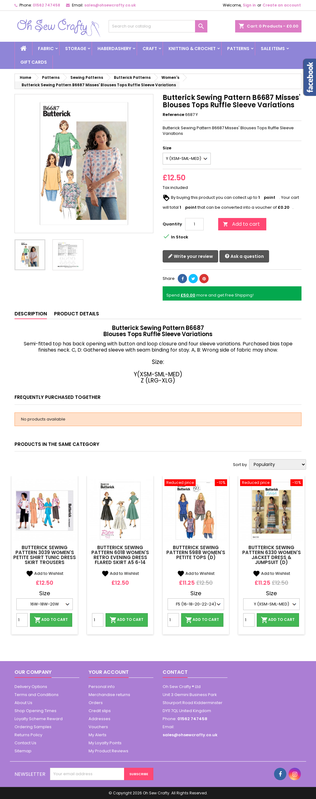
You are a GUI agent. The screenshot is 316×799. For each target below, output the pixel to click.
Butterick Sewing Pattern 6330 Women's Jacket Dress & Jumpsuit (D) (271, 555)
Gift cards (33, 62)
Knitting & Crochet (192, 48)
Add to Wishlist (44, 573)
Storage (75, 48)
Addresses (99, 719)
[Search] (158, 26)
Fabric (46, 48)
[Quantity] (194, 224)
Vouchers (98, 727)
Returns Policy (28, 735)
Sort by (240, 465)
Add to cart (241, 224)
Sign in (249, 5)
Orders (96, 703)
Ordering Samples (33, 727)
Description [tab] (31, 313)
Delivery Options (31, 687)
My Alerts (97, 735)
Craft (150, 48)
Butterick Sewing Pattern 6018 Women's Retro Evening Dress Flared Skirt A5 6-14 (120, 555)
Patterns (238, 48)
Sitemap (23, 751)
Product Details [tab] (76, 313)
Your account (109, 672)
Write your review (190, 256)
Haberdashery (114, 48)
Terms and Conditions (37, 695)
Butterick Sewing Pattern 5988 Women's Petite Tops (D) (195, 552)
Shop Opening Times (35, 711)
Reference (173, 115)
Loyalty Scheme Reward (39, 719)
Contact (175, 672)
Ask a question (244, 256)
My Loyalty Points (105, 743)
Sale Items (273, 48)
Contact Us (25, 743)
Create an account (282, 5)
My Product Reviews (108, 751)
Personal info (102, 687)
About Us (23, 703)
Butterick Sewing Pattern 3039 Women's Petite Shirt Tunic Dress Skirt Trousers (44, 555)
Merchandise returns (109, 695)
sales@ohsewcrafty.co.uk (110, 5)
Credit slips (100, 711)
